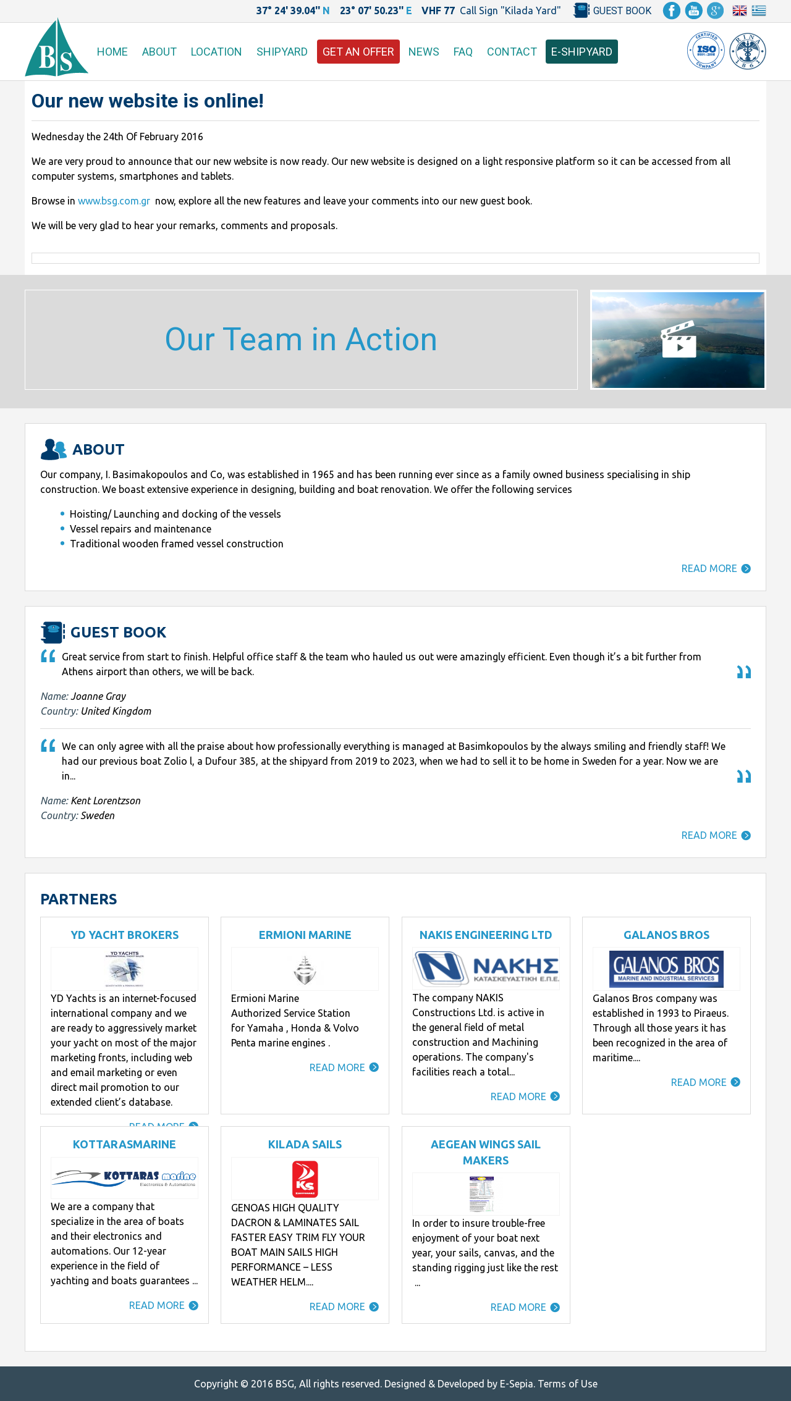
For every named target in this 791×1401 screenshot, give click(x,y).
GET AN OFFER (358, 51)
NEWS (423, 51)
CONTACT (512, 51)
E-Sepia (516, 1383)
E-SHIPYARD (581, 51)
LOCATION (216, 51)
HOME (112, 51)
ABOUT (159, 51)
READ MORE (709, 568)
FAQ (463, 51)
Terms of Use (568, 1383)
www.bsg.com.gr (114, 200)
